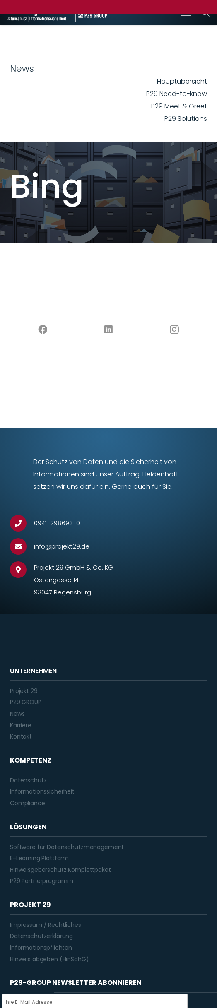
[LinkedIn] (109, 329)
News (17, 714)
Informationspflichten (41, 947)
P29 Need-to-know (176, 94)
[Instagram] (174, 329)
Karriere (20, 725)
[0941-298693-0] (22, 523)
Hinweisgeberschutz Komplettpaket (60, 870)
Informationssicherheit (42, 791)
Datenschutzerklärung (41, 936)
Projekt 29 (24, 691)
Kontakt (21, 736)
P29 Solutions (185, 118)
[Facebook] (43, 329)
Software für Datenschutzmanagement (67, 847)
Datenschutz (28, 780)
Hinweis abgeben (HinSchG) (49, 959)
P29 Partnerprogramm (41, 881)
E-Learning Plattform (39, 858)
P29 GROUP (25, 702)
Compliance (27, 803)
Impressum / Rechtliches (45, 925)
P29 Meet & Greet (179, 106)
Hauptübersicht (182, 81)
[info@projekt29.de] (22, 546)
